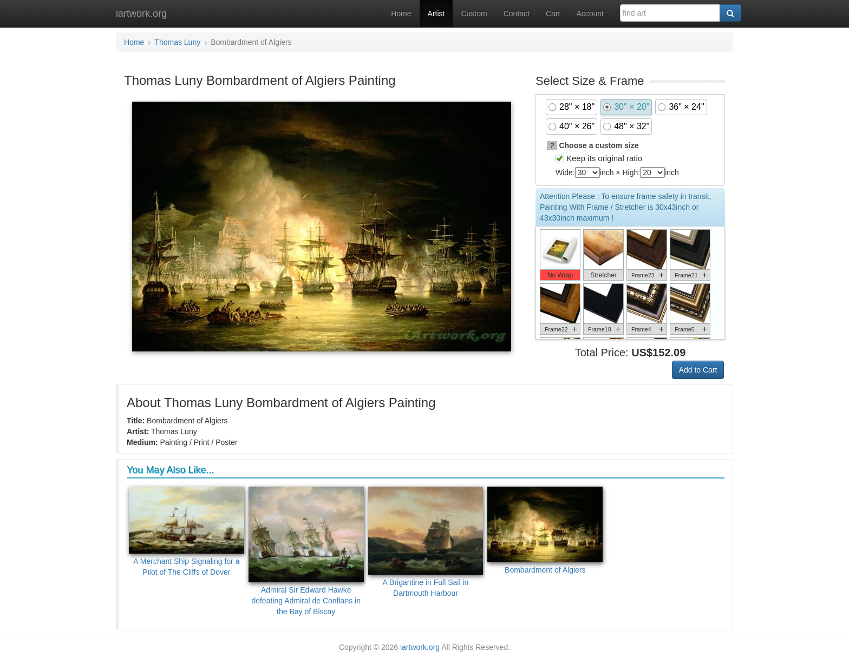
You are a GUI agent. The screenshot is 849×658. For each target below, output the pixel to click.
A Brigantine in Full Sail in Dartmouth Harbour (426, 542)
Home (401, 13)
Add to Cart (698, 369)
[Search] (730, 13)
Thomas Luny (177, 42)
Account (590, 13)
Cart (553, 13)
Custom (474, 13)
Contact (517, 13)
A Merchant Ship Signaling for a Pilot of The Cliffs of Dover (186, 531)
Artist (436, 13)
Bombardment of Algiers (545, 530)
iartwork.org (141, 13)
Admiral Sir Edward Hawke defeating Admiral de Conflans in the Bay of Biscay (306, 551)
